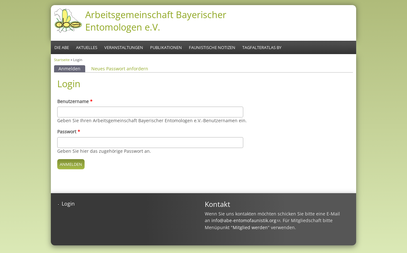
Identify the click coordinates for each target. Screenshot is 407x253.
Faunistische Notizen (212, 47)
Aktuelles (86, 47)
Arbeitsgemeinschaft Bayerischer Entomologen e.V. (155, 20)
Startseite (62, 59)
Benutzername (75, 101)
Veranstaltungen (123, 47)
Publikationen (166, 47)
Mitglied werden (250, 227)
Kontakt (217, 204)
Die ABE (61, 47)
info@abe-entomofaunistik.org (245, 220)
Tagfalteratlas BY (261, 47)
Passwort (68, 132)
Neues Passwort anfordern (119, 69)
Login (68, 203)
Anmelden (72, 68)
